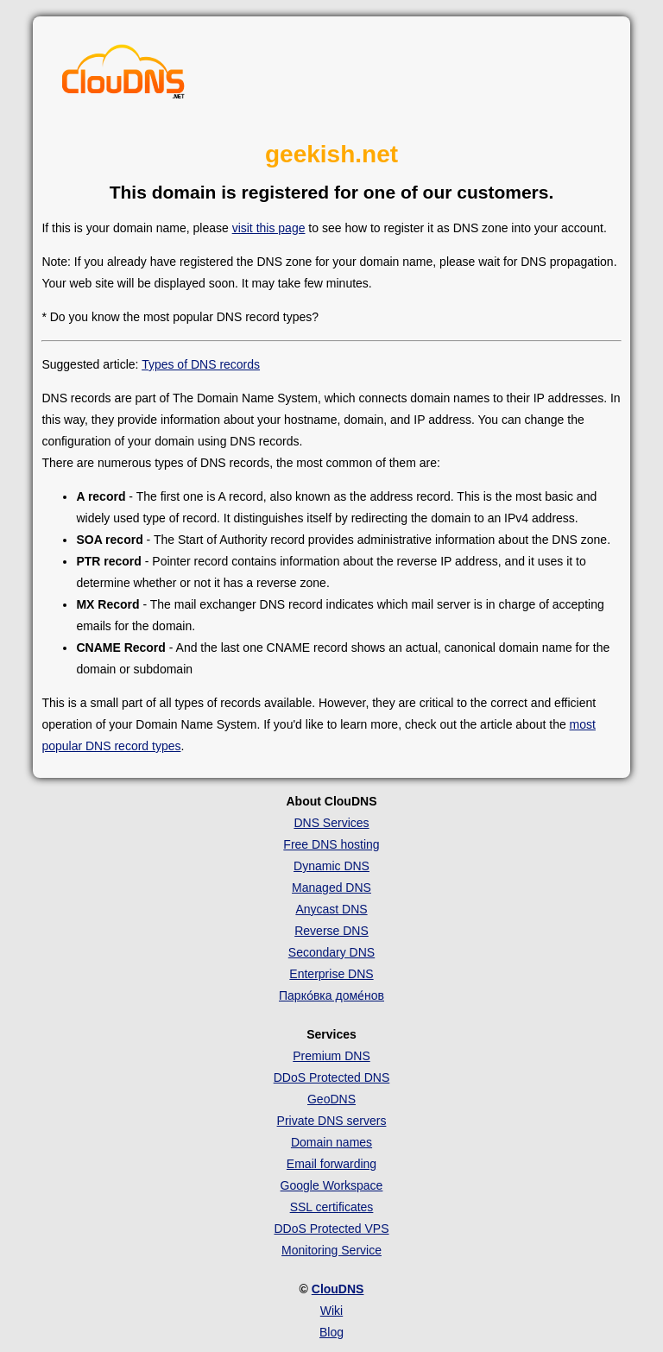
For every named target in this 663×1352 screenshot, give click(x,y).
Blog (331, 1332)
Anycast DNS (331, 909)
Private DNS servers (332, 1121)
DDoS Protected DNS (332, 1077)
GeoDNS (331, 1099)
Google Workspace (332, 1185)
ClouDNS (338, 1289)
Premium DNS (331, 1056)
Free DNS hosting (331, 844)
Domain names (331, 1142)
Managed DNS (331, 887)
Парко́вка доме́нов (331, 995)
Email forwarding (331, 1164)
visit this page (269, 228)
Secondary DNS (331, 952)
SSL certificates (332, 1207)
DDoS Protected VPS (331, 1228)
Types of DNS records (201, 364)
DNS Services (331, 823)
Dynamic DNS (331, 866)
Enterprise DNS (331, 974)
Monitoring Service (331, 1250)
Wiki (331, 1310)
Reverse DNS (331, 931)
